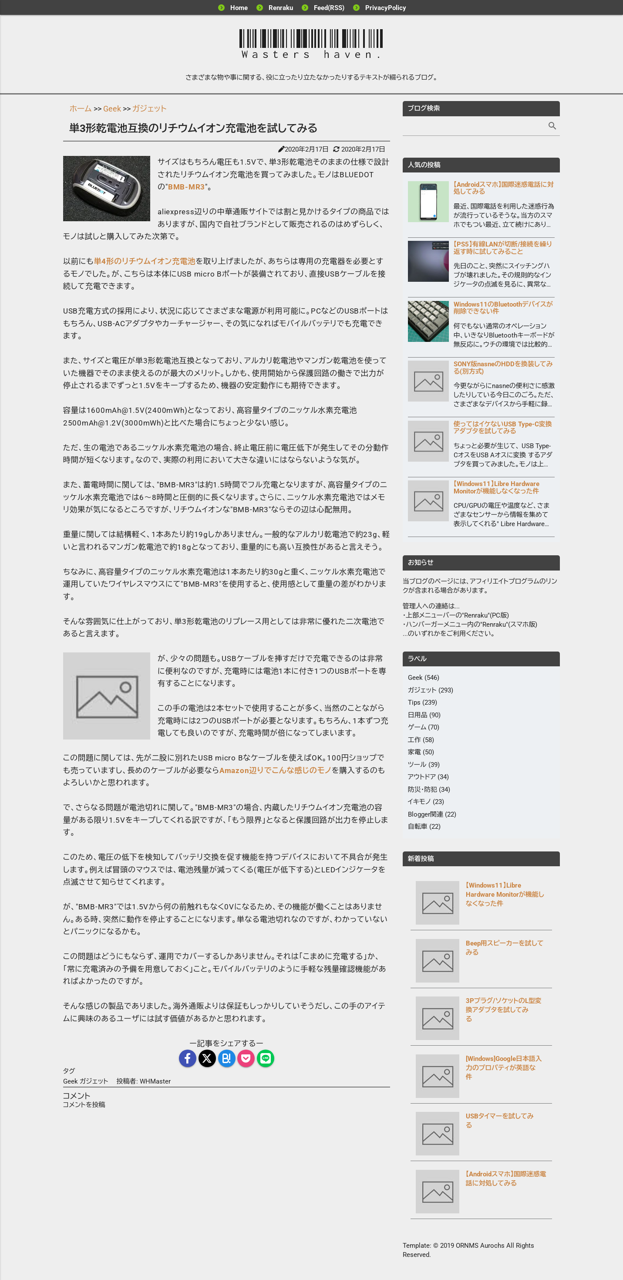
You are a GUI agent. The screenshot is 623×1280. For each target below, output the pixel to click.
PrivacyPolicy (385, 8)
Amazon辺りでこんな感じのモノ (275, 770)
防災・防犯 (423, 790)
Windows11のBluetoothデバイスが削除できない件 (503, 308)
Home (239, 8)
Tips (414, 703)
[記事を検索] (481, 126)
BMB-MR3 (186, 186)
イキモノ (419, 802)
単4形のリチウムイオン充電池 (144, 261)
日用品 (418, 715)
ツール (417, 765)
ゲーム (417, 728)
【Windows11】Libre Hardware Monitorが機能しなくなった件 (496, 488)
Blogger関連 (425, 815)
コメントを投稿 (84, 1105)
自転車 (418, 827)
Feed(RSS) (329, 8)
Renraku (281, 8)
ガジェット (95, 1081)
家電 (414, 753)
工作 (414, 740)
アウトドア (422, 777)
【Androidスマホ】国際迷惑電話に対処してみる (504, 188)
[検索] (552, 126)
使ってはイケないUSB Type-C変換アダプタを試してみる (503, 428)
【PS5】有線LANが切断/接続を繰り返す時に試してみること (503, 248)
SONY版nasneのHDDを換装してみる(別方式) (503, 368)
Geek (71, 1081)
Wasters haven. (311, 45)
